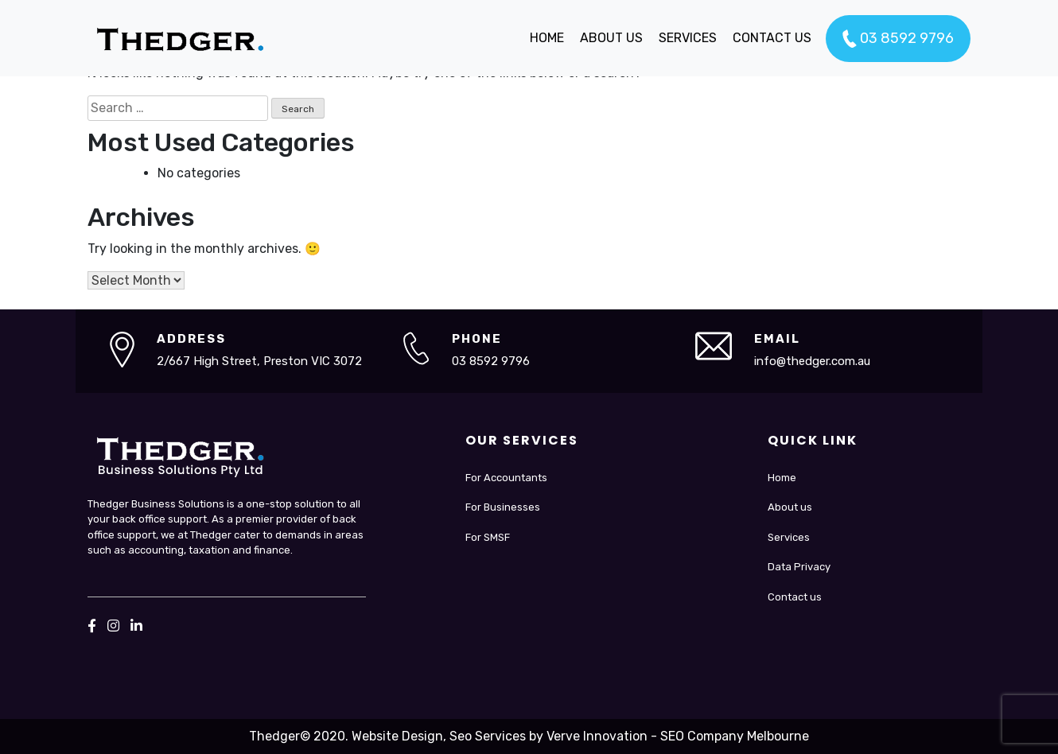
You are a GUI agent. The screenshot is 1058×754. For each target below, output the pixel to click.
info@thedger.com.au (812, 361)
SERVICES (688, 37)
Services (789, 537)
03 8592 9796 (898, 39)
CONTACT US (772, 37)
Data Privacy (799, 567)
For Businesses (502, 507)
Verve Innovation (597, 736)
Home (782, 478)
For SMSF (487, 537)
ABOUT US (611, 37)
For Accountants (506, 478)
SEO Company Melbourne (734, 736)
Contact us (795, 597)
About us (790, 507)
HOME (547, 37)
